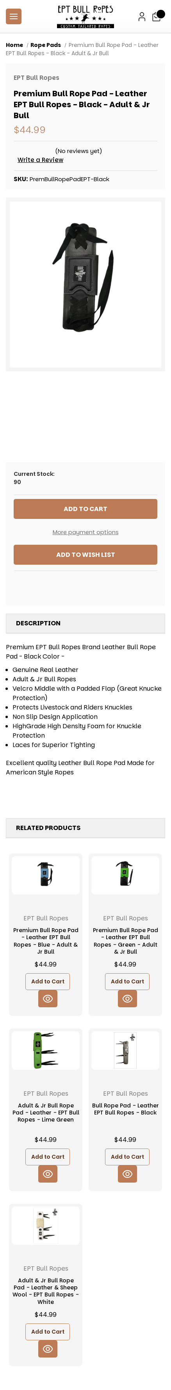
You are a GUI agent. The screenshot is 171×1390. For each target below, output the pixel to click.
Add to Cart (47, 981)
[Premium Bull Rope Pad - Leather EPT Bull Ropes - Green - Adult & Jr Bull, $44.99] (125, 875)
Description (38, 623)
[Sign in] (142, 17)
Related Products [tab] (48, 827)
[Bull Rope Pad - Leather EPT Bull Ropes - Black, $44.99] (125, 1050)
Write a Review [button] (40, 160)
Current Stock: (85, 478)
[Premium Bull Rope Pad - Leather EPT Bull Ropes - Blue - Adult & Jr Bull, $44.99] (45, 875)
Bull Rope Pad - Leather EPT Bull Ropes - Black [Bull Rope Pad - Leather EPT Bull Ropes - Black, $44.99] (125, 1109)
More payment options (86, 532)
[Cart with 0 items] (156, 17)
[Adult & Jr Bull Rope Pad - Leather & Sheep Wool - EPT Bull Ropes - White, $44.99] (45, 1226)
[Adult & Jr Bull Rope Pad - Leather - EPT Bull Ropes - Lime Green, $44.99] (45, 1050)
